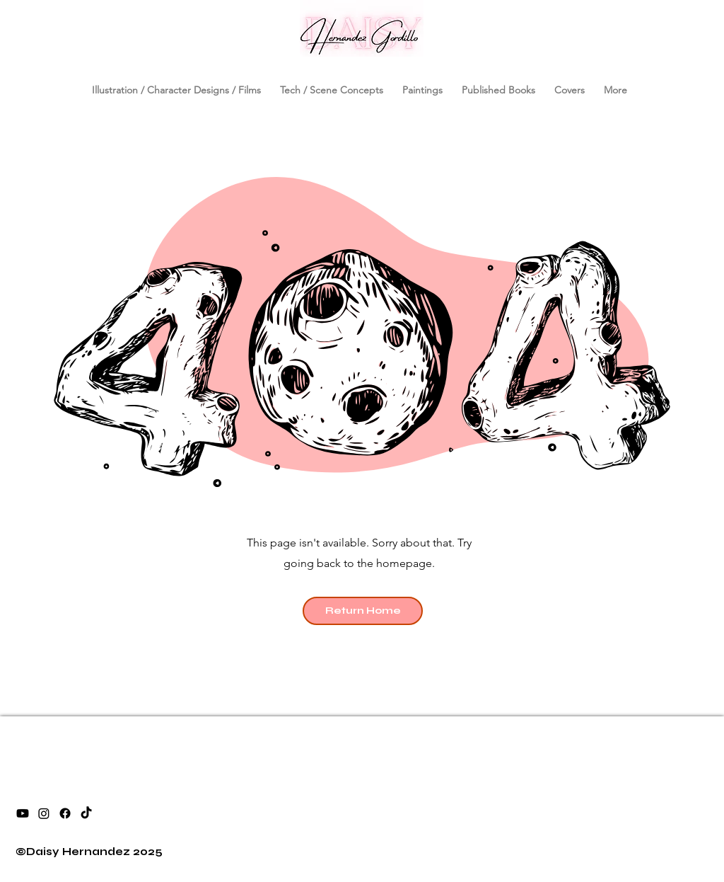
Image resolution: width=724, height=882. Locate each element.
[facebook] (65, 813)
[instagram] (44, 813)
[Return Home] (363, 611)
